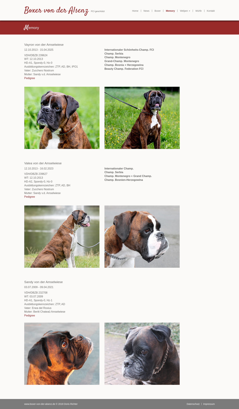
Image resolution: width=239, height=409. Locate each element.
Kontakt (211, 11)
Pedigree (29, 78)
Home (135, 11)
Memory (170, 11)
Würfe (198, 11)
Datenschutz (193, 404)
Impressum (209, 404)
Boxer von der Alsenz (56, 10)
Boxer (158, 11)
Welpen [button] (185, 11)
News (146, 11)
